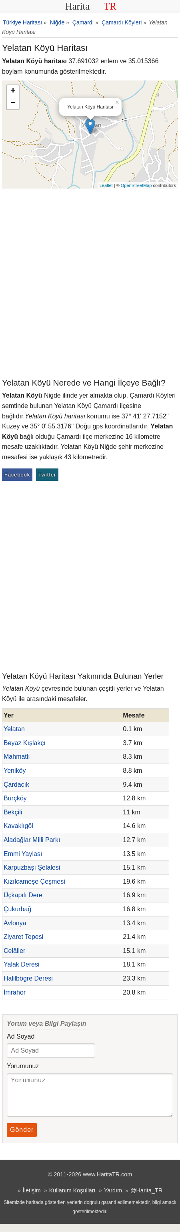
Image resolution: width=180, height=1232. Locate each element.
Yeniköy (15, 770)
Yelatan (14, 729)
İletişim (32, 1198)
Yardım (113, 1198)
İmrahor (15, 992)
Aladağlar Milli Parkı (32, 839)
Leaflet (106, 185)
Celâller (14, 950)
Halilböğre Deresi (28, 978)
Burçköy (15, 798)
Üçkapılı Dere (23, 895)
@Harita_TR (146, 1198)
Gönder (22, 1137)
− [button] (13, 103)
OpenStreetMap (136, 185)
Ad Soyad (20, 1036)
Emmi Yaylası (23, 853)
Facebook (17, 475)
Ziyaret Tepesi (23, 936)
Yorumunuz (23, 1066)
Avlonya (15, 923)
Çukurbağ (17, 909)
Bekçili (13, 812)
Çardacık (16, 784)
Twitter (47, 475)
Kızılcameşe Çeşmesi (34, 881)
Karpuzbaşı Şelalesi (32, 867)
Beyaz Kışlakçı (25, 743)
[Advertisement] (90, 283)
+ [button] (13, 91)
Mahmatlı (17, 756)
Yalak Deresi (22, 964)
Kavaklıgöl (18, 825)
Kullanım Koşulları (72, 1198)
